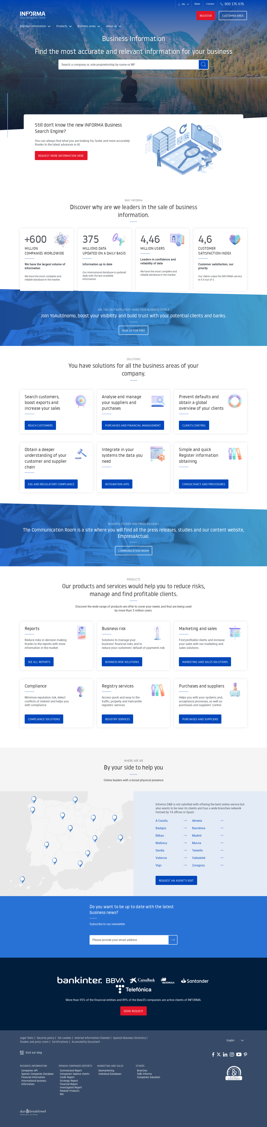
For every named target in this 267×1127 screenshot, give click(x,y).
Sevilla (160, 850)
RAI (62, 1094)
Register (206, 15)
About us (113, 26)
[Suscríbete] (172, 940)
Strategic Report (69, 1080)
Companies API (29, 1070)
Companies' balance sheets (74, 1074)
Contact (210, 3)
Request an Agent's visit (176, 880)
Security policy (45, 1038)
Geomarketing (106, 1070)
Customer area (233, 15)
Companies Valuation (148, 1077)
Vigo (158, 865)
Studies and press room (34, 1042)
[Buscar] (203, 64)
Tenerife (197, 850)
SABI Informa (144, 1074)
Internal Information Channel (92, 1038)
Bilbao (160, 835)
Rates (197, 3)
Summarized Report (71, 1070)
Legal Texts (26, 1038)
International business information (33, 1082)
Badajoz (161, 828)
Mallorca (161, 843)
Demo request (133, 1011)
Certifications (60, 1042)
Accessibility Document (86, 1042)
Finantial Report (69, 1084)
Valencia (161, 858)
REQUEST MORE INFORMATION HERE (61, 155)
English (230, 1040)
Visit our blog (34, 1052)
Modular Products (69, 1090)
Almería (197, 821)
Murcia (196, 843)
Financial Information (33, 1077)
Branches (142, 1070)
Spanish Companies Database (37, 1074)
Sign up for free (133, 330)
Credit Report (67, 1077)
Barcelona (198, 828)
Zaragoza (198, 865)
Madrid (196, 835)
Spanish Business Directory (129, 1038)
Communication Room (133, 551)
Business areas (89, 26)
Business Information (35, 26)
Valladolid (198, 858)
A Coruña (162, 821)
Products (64, 26)
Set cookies (64, 1038)
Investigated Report (71, 1087)
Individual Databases (109, 1074)
